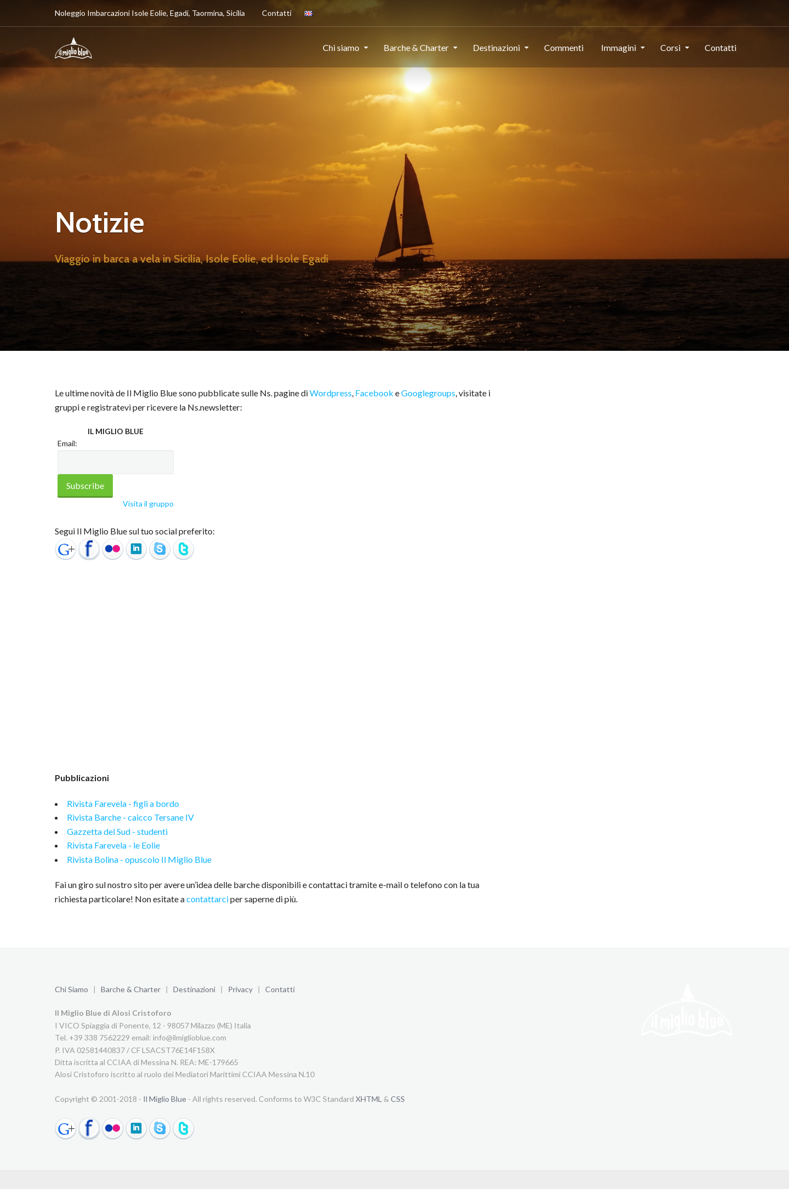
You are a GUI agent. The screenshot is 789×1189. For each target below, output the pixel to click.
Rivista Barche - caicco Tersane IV (130, 817)
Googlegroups (428, 393)
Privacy (240, 989)
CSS (398, 1098)
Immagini (618, 47)
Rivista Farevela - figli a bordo (123, 803)
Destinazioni (496, 47)
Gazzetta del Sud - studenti (117, 831)
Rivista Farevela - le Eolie (113, 845)
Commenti (564, 47)
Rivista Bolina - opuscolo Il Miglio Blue (139, 859)
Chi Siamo (71, 989)
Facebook (374, 393)
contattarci (207, 899)
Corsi (670, 47)
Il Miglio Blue (164, 1098)
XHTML (369, 1098)
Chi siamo (341, 47)
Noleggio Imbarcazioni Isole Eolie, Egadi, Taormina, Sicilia (150, 13)
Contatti (274, 13)
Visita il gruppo (148, 503)
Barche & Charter (416, 47)
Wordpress (331, 393)
